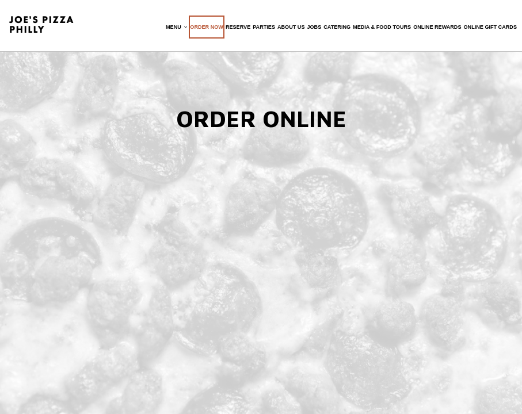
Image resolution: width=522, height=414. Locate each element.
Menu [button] (175, 29)
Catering (335, 29)
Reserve (236, 29)
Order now (205, 29)
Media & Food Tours (380, 29)
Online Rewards (435, 29)
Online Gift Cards (488, 29)
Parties (262, 29)
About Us (289, 29)
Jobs (313, 29)
